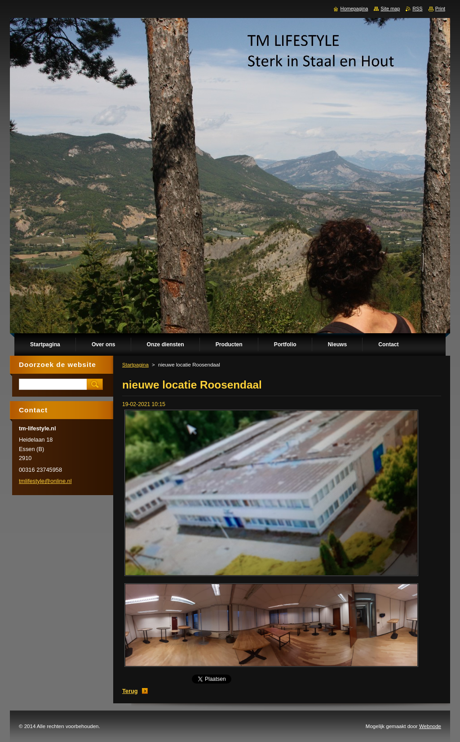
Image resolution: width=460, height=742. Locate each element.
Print (440, 8)
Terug (130, 691)
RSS (417, 8)
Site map (390, 8)
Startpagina (135, 364)
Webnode (430, 726)
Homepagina (354, 8)
